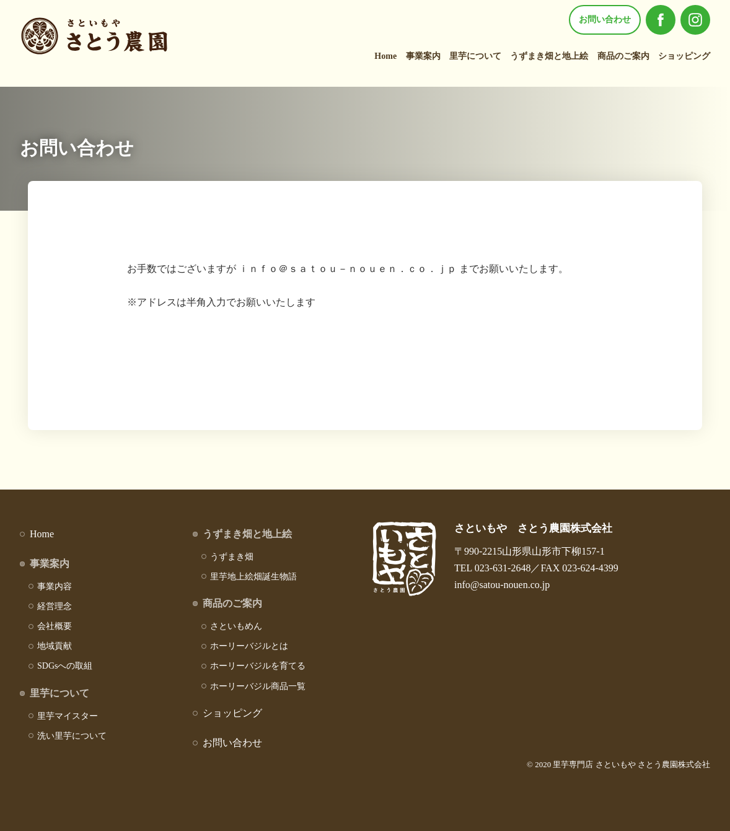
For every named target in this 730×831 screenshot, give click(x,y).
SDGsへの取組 (64, 666)
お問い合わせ (605, 19)
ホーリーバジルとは (249, 646)
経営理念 (54, 606)
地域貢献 (54, 646)
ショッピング (684, 56)
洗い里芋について (72, 736)
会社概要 (54, 626)
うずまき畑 (231, 556)
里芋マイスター (67, 716)
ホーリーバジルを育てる (258, 666)
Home (385, 56)
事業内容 (54, 586)
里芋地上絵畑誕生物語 (253, 576)
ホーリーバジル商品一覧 (258, 686)
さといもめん (236, 626)
